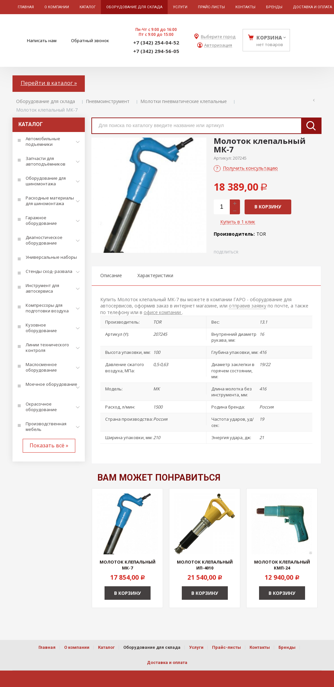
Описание (111, 275)
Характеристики (155, 275)
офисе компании (163, 312)
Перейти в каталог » (49, 83)
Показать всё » (49, 445)
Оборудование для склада (45, 101)
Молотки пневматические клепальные (183, 101)
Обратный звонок (90, 40)
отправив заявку (247, 306)
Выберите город (218, 36)
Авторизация (218, 45)
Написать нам (42, 40)
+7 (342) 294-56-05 (156, 51)
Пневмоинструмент (108, 101)
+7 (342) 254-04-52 (156, 42)
